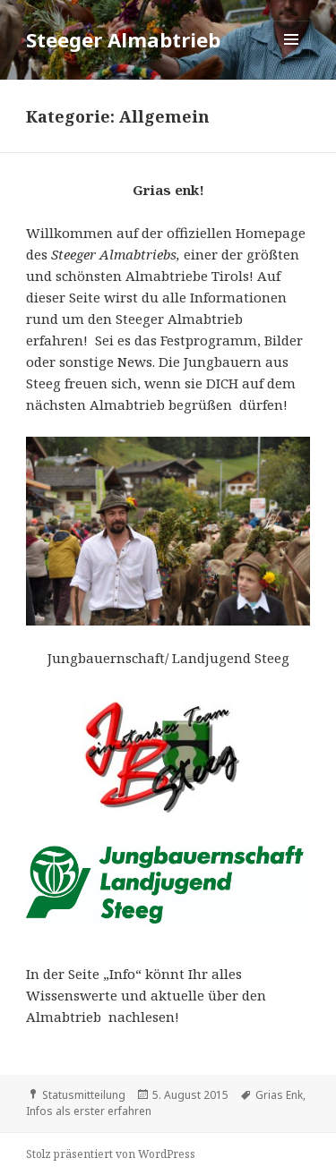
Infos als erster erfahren (88, 1111)
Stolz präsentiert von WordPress (110, 1154)
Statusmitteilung (83, 1095)
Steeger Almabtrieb (123, 39)
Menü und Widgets (291, 57)
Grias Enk (279, 1095)
